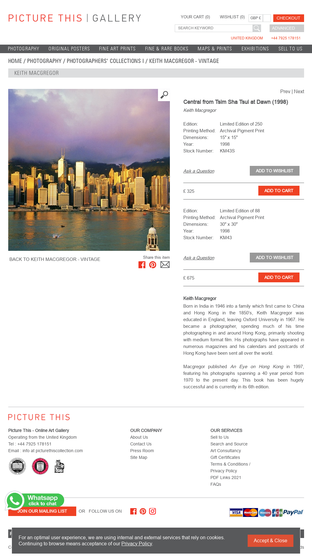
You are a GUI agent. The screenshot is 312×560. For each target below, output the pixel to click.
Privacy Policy (136, 543)
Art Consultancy (225, 450)
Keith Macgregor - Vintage (184, 61)
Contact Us (141, 443)
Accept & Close (270, 540)
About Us (139, 437)
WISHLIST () (232, 17)
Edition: (190, 123)
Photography (24, 49)
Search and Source (229, 443)
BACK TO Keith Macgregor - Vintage (54, 259)
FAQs (215, 484)
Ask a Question (198, 171)
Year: (188, 144)
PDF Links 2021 (225, 477)
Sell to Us (290, 49)
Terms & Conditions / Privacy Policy (230, 467)
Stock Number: (198, 150)
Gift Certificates (225, 457)
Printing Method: (199, 130)
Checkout (288, 18)
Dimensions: (195, 137)
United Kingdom (266, 38)
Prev (285, 91)
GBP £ (255, 18)
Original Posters (69, 49)
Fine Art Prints (117, 49)
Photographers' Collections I (105, 61)
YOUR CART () (195, 17)
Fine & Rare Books (167, 49)
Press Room (142, 450)
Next (299, 91)
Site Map (138, 457)
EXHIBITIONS (255, 49)
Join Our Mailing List (42, 511)
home (15, 61)
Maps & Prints (215, 49)
